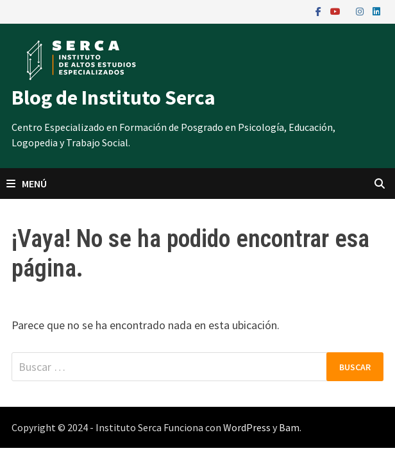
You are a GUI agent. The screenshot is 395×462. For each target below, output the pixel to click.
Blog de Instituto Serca (113, 97)
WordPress (247, 427)
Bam (289, 427)
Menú (26, 183)
